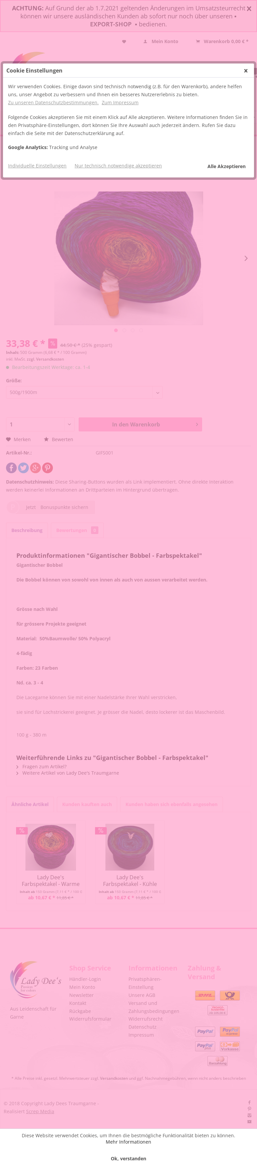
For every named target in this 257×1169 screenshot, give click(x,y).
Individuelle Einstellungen (37, 165)
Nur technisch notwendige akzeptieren (118, 165)
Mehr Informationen (128, 1142)
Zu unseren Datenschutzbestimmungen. (53, 102)
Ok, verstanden (128, 1158)
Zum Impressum (120, 102)
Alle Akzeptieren (226, 166)
